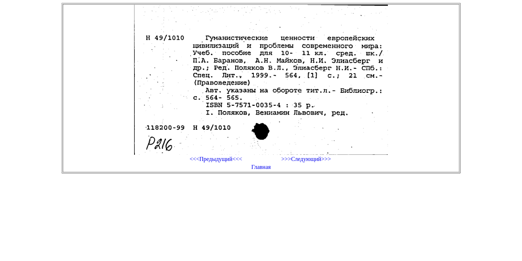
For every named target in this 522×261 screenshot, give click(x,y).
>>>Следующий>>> (306, 159)
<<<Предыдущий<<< (216, 159)
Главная (261, 167)
